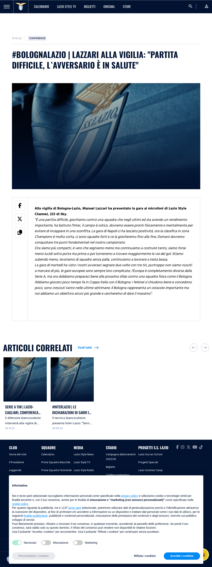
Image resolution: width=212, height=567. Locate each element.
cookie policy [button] (20, 504)
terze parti (74, 507)
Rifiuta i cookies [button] (145, 555)
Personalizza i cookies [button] (34, 555)
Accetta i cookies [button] (181, 555)
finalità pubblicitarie (35, 515)
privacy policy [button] (129, 495)
